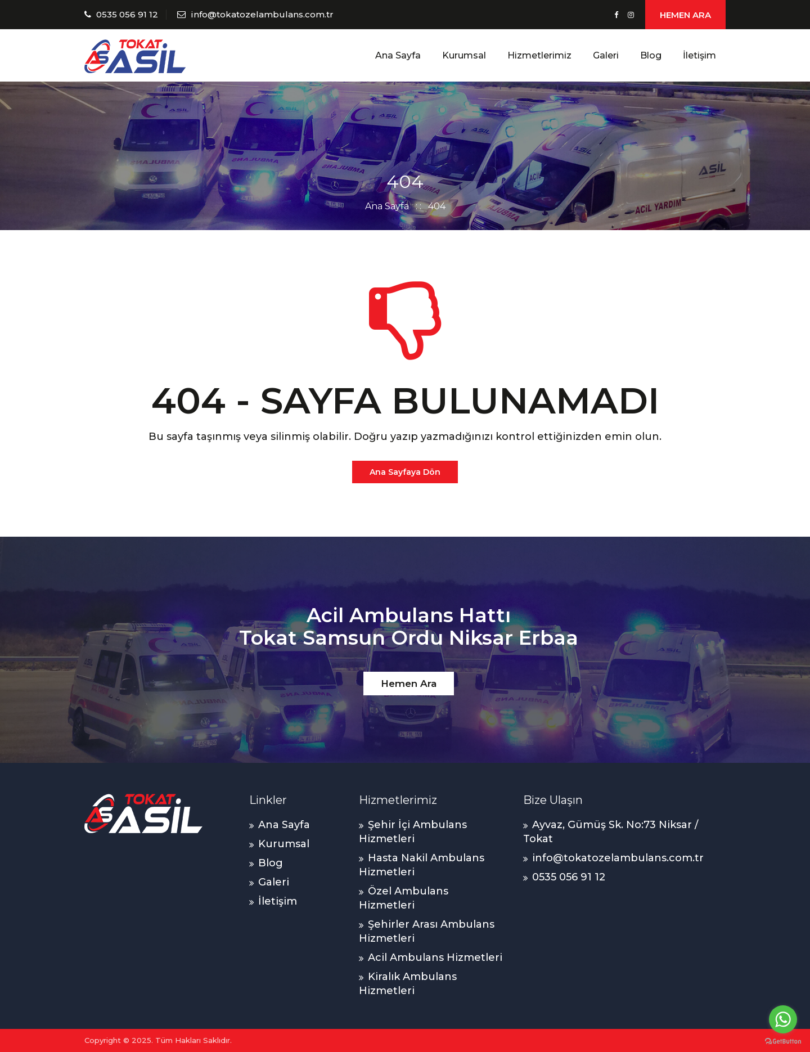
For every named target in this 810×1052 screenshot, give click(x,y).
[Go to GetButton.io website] (783, 1040)
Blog (651, 55)
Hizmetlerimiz (539, 55)
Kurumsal (464, 55)
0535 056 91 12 (127, 14)
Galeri (606, 55)
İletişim (699, 55)
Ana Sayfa (398, 55)
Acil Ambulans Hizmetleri (435, 957)
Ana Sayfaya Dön (405, 472)
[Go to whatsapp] (783, 1019)
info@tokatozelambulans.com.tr (262, 14)
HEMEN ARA (685, 15)
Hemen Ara (408, 683)
